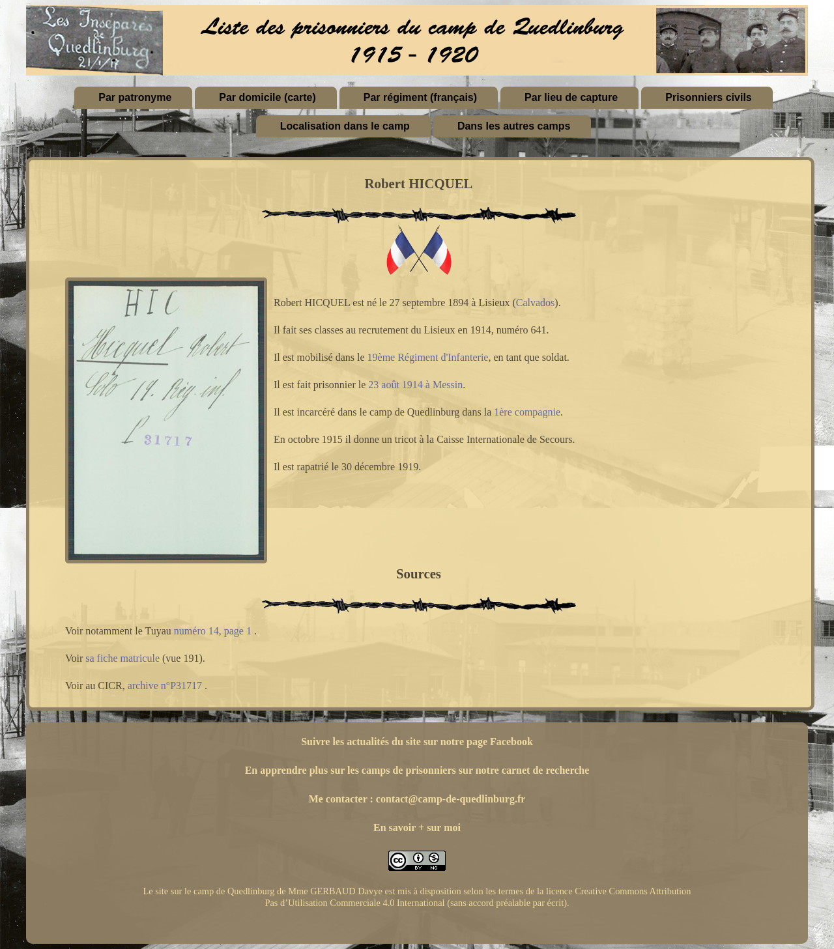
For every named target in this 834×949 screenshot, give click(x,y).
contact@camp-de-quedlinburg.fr (451, 798)
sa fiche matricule (122, 658)
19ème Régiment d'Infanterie (428, 357)
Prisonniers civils (708, 97)
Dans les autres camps (513, 126)
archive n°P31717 (165, 685)
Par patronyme (134, 97)
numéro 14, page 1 (213, 630)
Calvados (535, 302)
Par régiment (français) (420, 97)
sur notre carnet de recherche (524, 770)
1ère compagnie (527, 412)
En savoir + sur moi (417, 827)
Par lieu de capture (571, 97)
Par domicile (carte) (267, 97)
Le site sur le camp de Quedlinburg (208, 891)
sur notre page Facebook (478, 741)
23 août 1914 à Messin (415, 384)
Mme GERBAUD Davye (335, 891)
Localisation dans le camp (345, 126)
